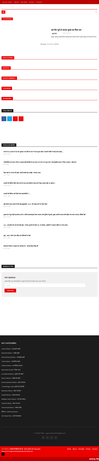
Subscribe (10, 290)
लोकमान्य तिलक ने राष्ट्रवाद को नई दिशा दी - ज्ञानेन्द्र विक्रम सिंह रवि (21, 246)
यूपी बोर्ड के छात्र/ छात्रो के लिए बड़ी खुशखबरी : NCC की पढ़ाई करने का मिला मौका (25, 204)
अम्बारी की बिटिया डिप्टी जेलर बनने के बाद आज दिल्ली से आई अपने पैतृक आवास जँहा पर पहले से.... (30, 183)
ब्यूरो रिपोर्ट (54, 33)
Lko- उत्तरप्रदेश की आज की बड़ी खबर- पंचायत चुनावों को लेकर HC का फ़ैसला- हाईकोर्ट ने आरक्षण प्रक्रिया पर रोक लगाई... (36, 225)
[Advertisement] (49, 129)
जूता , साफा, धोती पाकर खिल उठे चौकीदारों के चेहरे (17, 235)
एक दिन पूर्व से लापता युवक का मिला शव (66, 30)
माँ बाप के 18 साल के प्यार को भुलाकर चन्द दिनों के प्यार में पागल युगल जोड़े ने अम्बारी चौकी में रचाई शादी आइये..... (34, 152)
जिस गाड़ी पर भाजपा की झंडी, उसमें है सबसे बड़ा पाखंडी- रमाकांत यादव (22, 172)
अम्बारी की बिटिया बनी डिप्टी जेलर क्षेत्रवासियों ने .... (17, 193)
